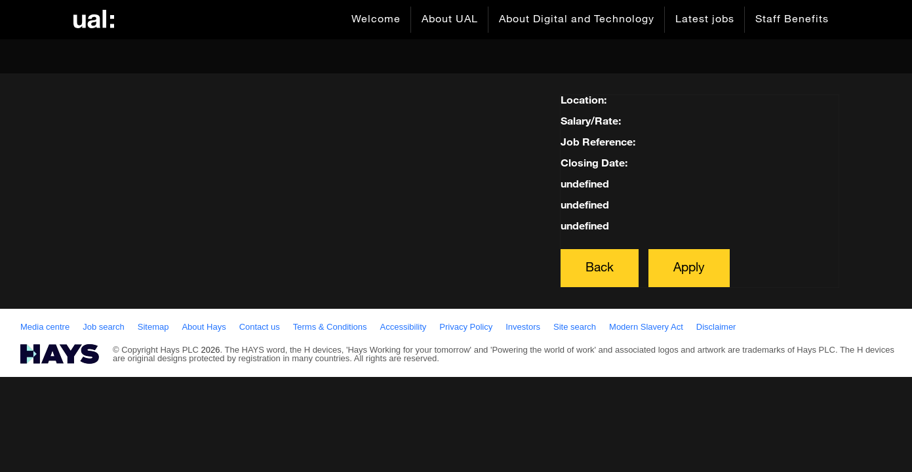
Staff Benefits (792, 19)
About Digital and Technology (576, 19)
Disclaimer (716, 327)
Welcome (376, 19)
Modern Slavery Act (646, 327)
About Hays (204, 327)
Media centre (44, 327)
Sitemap (153, 327)
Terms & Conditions (330, 327)
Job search (104, 327)
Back (599, 268)
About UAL (450, 19)
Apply (689, 268)
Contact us (259, 327)
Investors (523, 327)
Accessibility (403, 327)
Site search (574, 327)
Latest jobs (704, 19)
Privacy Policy (465, 327)
